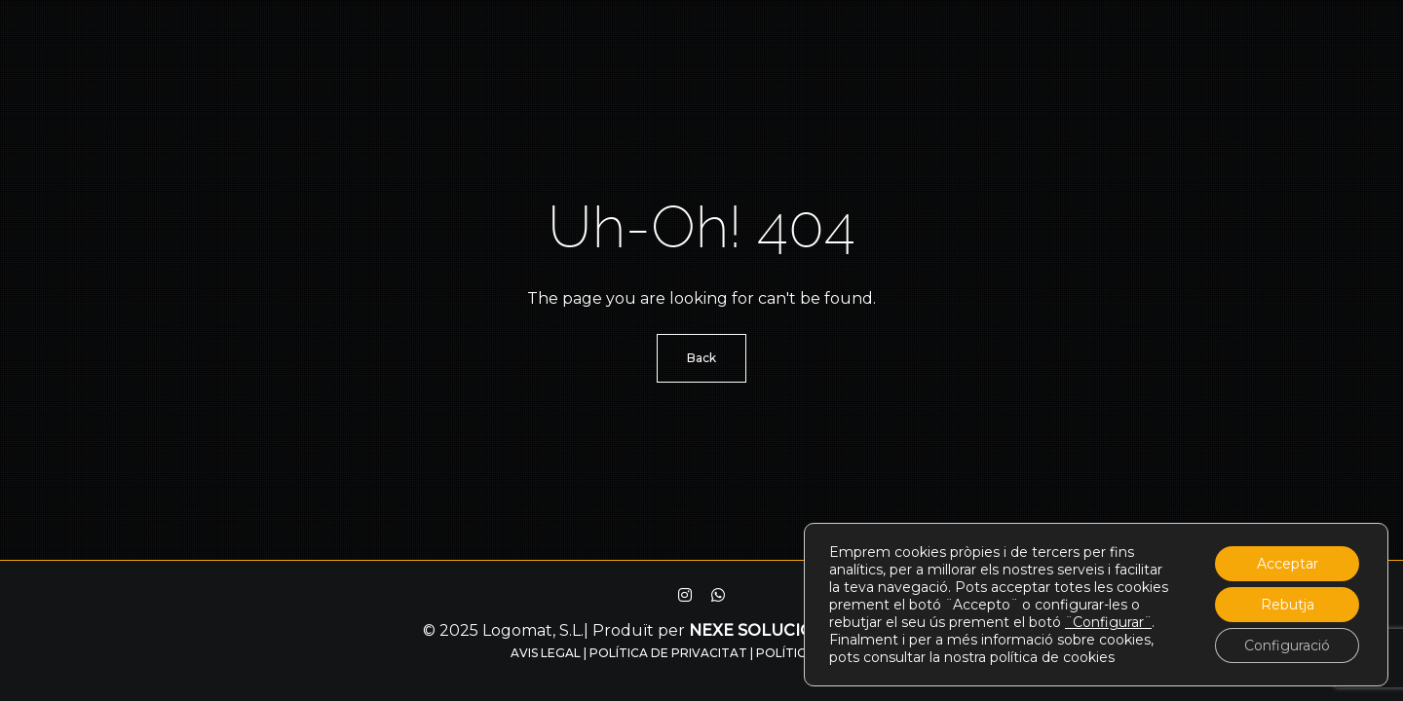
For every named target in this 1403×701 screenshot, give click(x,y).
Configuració (1287, 645)
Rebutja (1287, 604)
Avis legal (546, 653)
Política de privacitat (668, 653)
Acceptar (1287, 563)
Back (701, 357)
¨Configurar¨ (1108, 622)
